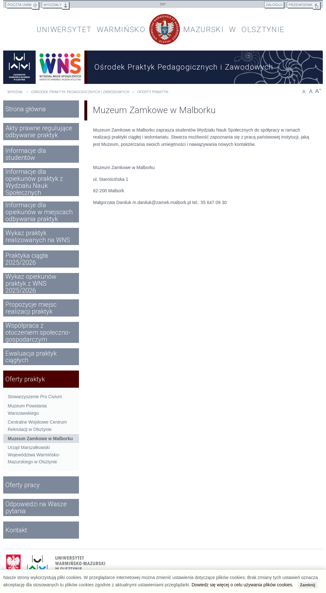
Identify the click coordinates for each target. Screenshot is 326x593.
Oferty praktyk (152, 92)
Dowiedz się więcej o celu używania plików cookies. (243, 584)
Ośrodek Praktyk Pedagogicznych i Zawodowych (80, 92)
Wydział (15, 92)
